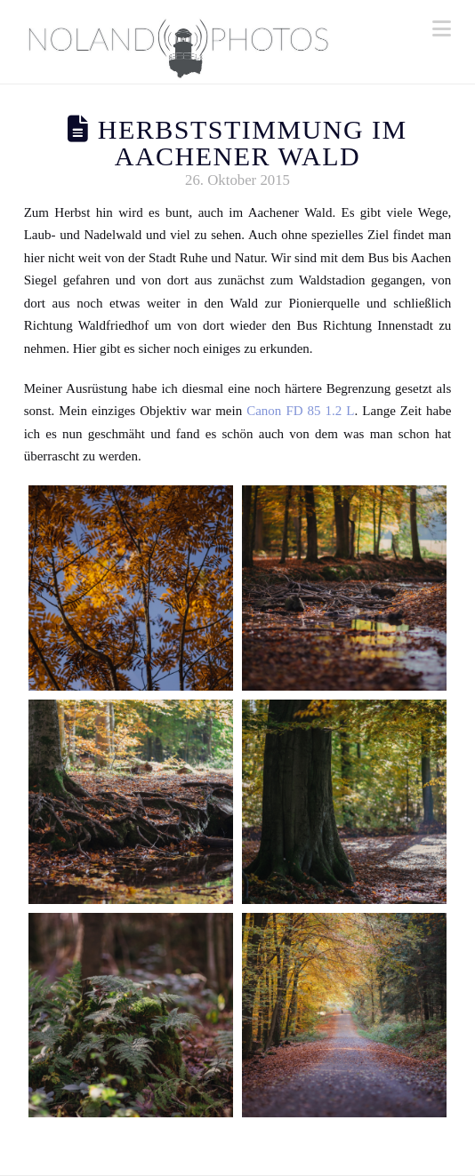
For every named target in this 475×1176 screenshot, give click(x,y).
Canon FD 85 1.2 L (300, 411)
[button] (441, 29)
